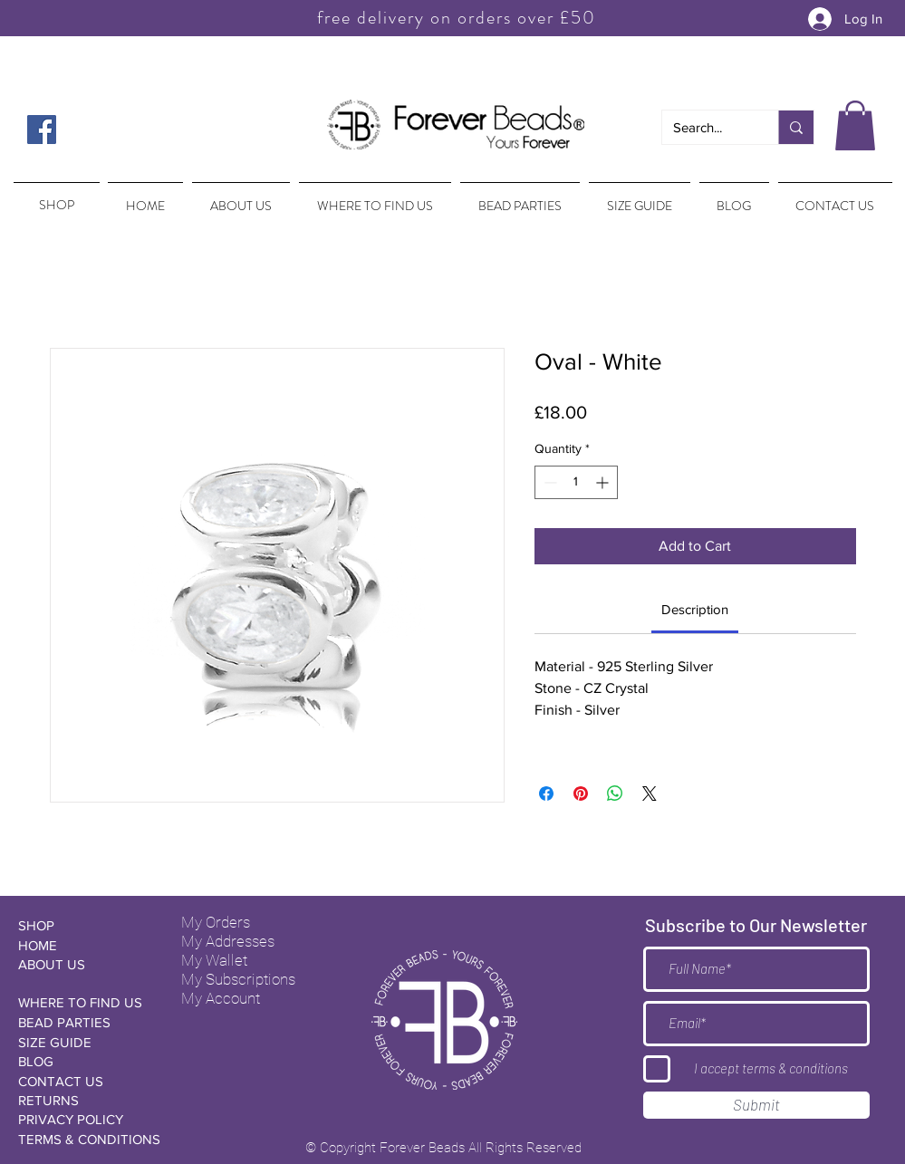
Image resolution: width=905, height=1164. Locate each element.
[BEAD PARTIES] (82, 1022)
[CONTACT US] (82, 1081)
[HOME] (82, 945)
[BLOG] (82, 1061)
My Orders (215, 922)
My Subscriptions (238, 979)
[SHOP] (82, 925)
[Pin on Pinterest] (581, 793)
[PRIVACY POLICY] (82, 1119)
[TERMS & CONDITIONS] (89, 1139)
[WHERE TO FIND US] (82, 1002)
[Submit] (756, 1105)
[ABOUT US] (82, 964)
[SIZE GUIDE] (82, 1042)
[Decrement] (548, 482)
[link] (694, 609)
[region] (55, 196)
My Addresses (227, 941)
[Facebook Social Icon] (41, 129)
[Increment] (603, 482)
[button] (855, 125)
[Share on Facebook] (546, 793)
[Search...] (706, 127)
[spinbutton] (576, 482)
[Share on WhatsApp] (615, 793)
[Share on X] (649, 793)
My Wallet (214, 960)
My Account (220, 998)
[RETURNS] (82, 1100)
